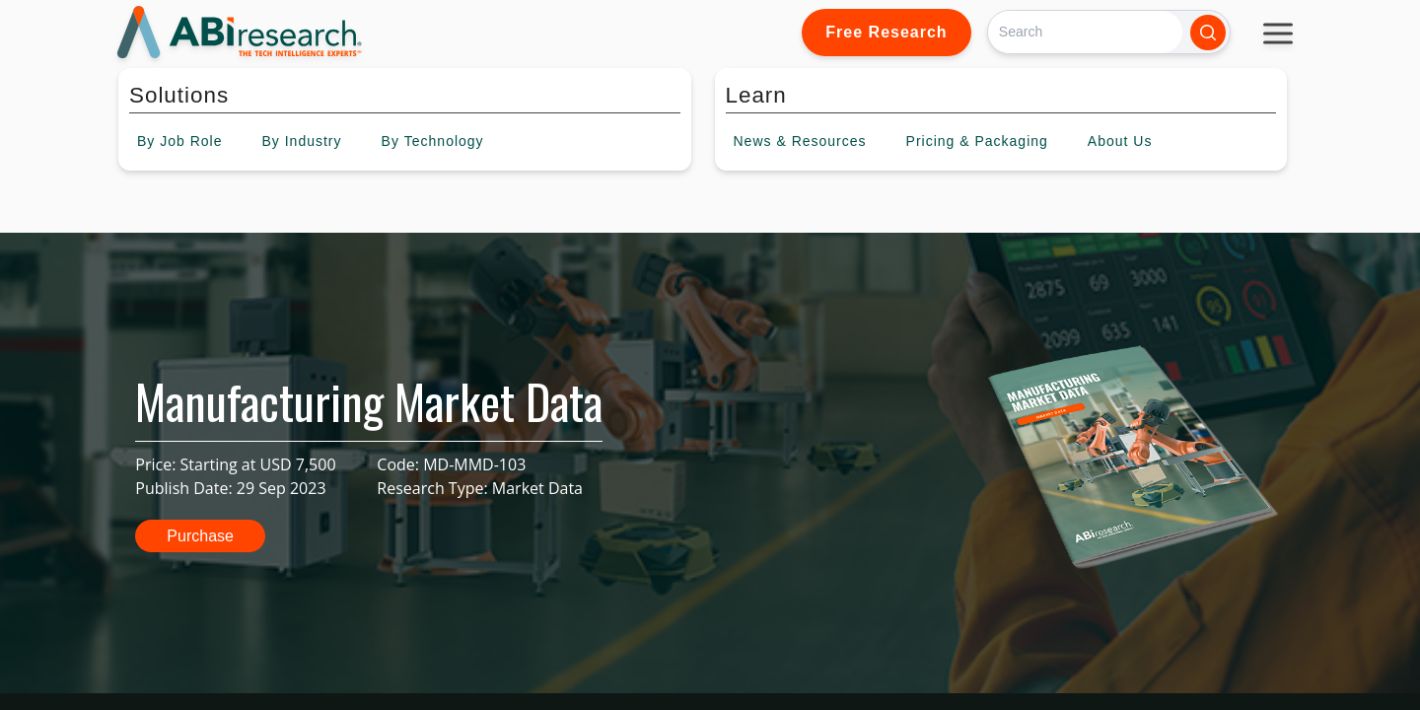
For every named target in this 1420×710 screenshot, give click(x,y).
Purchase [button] (200, 536)
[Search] (1085, 32)
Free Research (886, 32)
